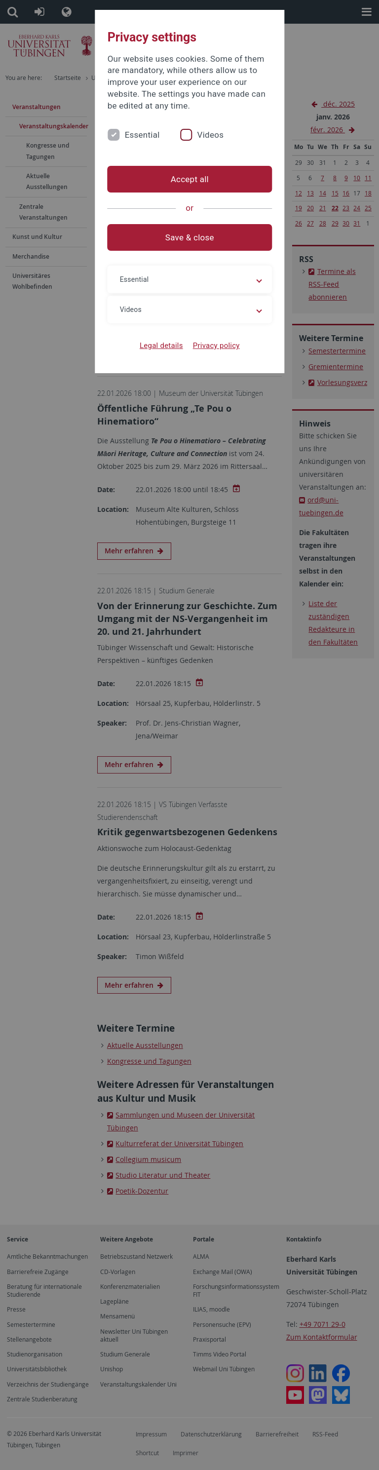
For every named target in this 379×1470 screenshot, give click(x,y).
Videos (210, 135)
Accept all (189, 179)
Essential (141, 135)
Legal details (161, 345)
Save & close (189, 237)
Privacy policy (215, 345)
